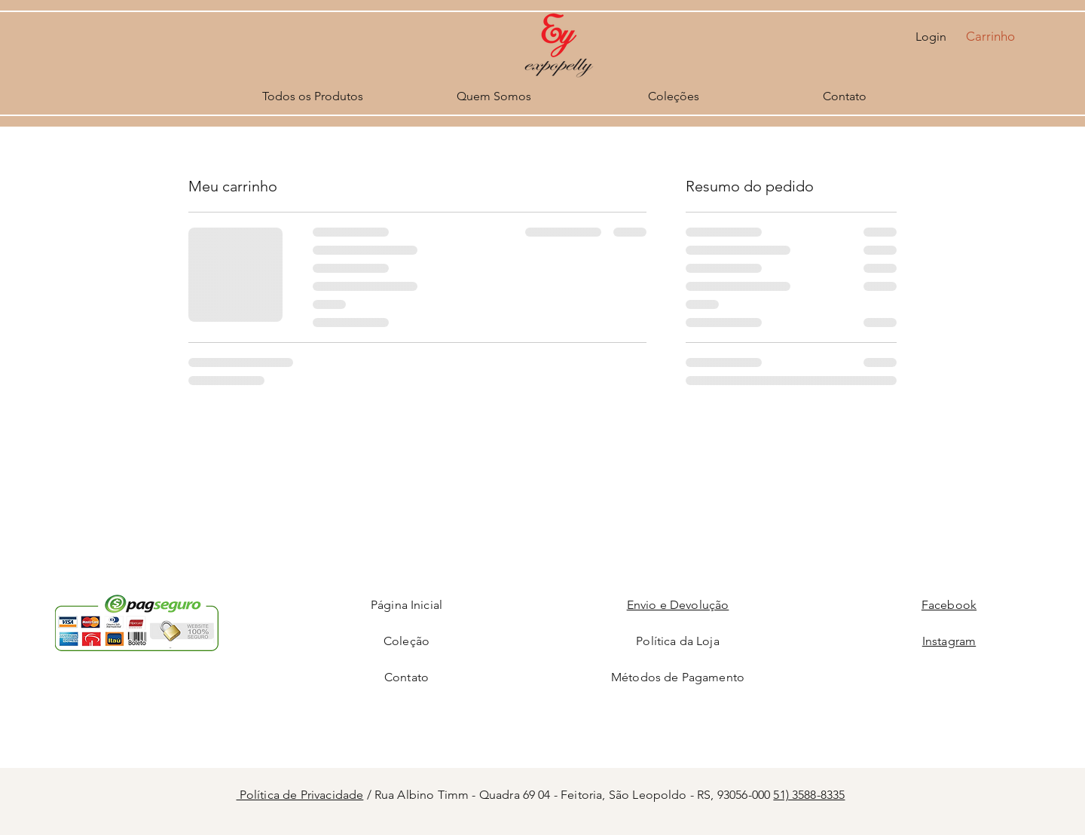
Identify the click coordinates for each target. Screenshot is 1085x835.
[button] (999, 36)
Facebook (948, 605)
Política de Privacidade (300, 795)
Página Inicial (406, 605)
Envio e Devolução (678, 605)
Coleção (406, 641)
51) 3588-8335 (809, 795)
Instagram (949, 641)
